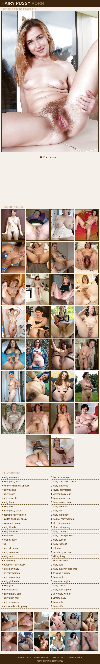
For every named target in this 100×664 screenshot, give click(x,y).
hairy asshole (9, 498)
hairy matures (59, 506)
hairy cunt (7, 556)
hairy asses (8, 494)
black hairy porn (10, 523)
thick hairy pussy (60, 573)
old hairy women (60, 523)
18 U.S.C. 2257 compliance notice (66, 657)
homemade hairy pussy (14, 606)
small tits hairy (59, 560)
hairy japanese (59, 485)
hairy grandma (9, 589)
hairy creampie (10, 552)
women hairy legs (61, 494)
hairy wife (57, 606)
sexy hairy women (61, 552)
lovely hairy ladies (61, 490)
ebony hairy (8, 560)
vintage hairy (58, 598)
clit (3, 544)
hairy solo (57, 564)
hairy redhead (59, 544)
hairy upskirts (59, 585)
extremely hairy (10, 569)
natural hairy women (62, 519)
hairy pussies (59, 540)
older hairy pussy (60, 527)
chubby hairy (9, 540)
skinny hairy (58, 556)
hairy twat (57, 577)
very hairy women (61, 594)
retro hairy (57, 548)
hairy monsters (10, 602)
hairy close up (9, 548)
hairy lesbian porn (61, 498)
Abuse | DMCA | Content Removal (33, 657)
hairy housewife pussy (63, 481)
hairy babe (7, 502)
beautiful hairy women (13, 515)
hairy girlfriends (10, 581)
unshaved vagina (60, 581)
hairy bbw (7, 506)
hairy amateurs (10, 477)
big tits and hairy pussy (14, 519)
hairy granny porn (11, 594)
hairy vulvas (58, 602)
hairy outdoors (59, 531)
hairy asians (8, 490)
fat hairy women (10, 573)
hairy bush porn (10, 598)
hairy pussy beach (11, 510)
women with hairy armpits (15, 485)
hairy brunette (9, 531)
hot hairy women (60, 477)
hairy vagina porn (61, 589)
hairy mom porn (60, 515)
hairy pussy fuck (10, 577)
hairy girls (7, 585)
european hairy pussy (13, 564)
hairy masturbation (61, 502)
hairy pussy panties (62, 535)
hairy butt (7, 535)
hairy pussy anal (10, 481)
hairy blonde (8, 527)
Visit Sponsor (48, 157)
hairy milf (56, 510)
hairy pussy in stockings (64, 569)
